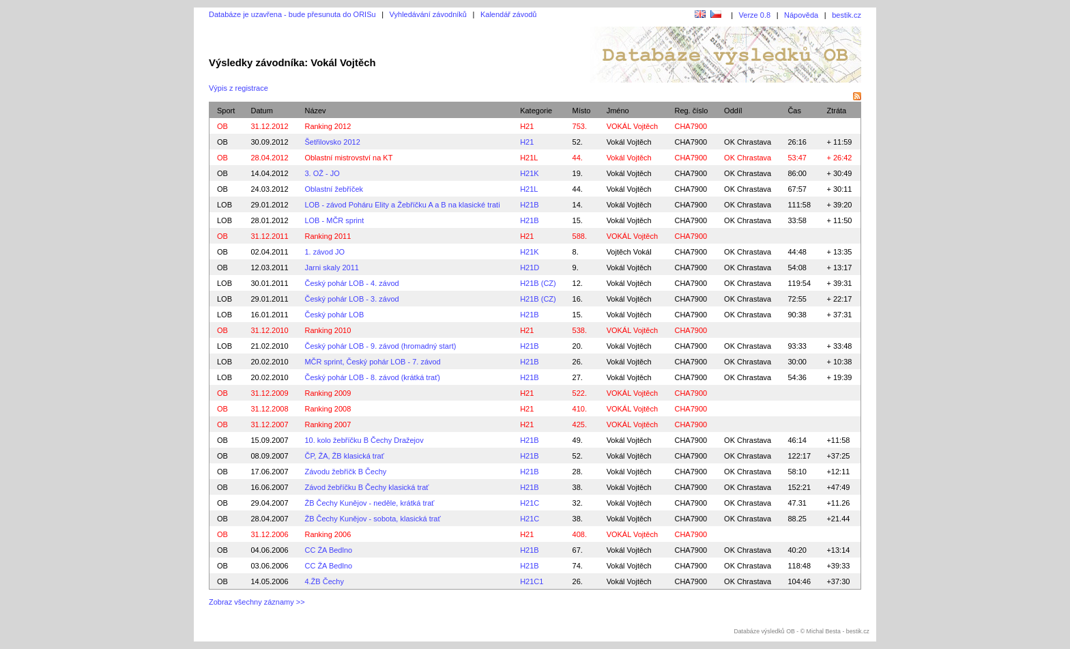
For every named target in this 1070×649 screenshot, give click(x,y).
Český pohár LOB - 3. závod (351, 299)
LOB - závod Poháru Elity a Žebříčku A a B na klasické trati (402, 205)
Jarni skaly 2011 (331, 267)
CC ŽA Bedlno (328, 550)
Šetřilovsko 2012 (332, 142)
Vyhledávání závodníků (428, 14)
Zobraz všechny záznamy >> (257, 602)
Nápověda (801, 15)
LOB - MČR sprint (334, 220)
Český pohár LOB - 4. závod (351, 283)
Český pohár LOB (334, 315)
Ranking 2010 (327, 330)
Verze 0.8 (754, 15)
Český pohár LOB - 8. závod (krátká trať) (372, 377)
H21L (529, 158)
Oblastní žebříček (333, 189)
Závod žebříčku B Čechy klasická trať (366, 487)
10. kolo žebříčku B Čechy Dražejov (363, 440)
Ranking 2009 (327, 393)
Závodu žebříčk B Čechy (345, 471)
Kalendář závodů (508, 14)
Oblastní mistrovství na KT (348, 158)
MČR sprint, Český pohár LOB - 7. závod (372, 362)
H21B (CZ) (538, 283)
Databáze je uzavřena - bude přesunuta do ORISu (292, 14)
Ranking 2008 (327, 409)
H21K (529, 173)
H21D (529, 267)
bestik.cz (846, 15)
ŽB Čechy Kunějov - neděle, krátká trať (369, 503)
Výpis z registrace (238, 88)
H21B (529, 205)
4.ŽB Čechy (323, 581)
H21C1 (531, 581)
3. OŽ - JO (321, 173)
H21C (529, 503)
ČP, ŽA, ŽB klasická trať (344, 456)
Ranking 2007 (327, 424)
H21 (527, 126)
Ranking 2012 (327, 126)
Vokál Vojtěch (629, 142)
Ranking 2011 (327, 236)
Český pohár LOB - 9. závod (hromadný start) (380, 346)
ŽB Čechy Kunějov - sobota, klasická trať (372, 519)
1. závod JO (324, 252)
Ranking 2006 (327, 534)
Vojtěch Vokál (629, 252)
